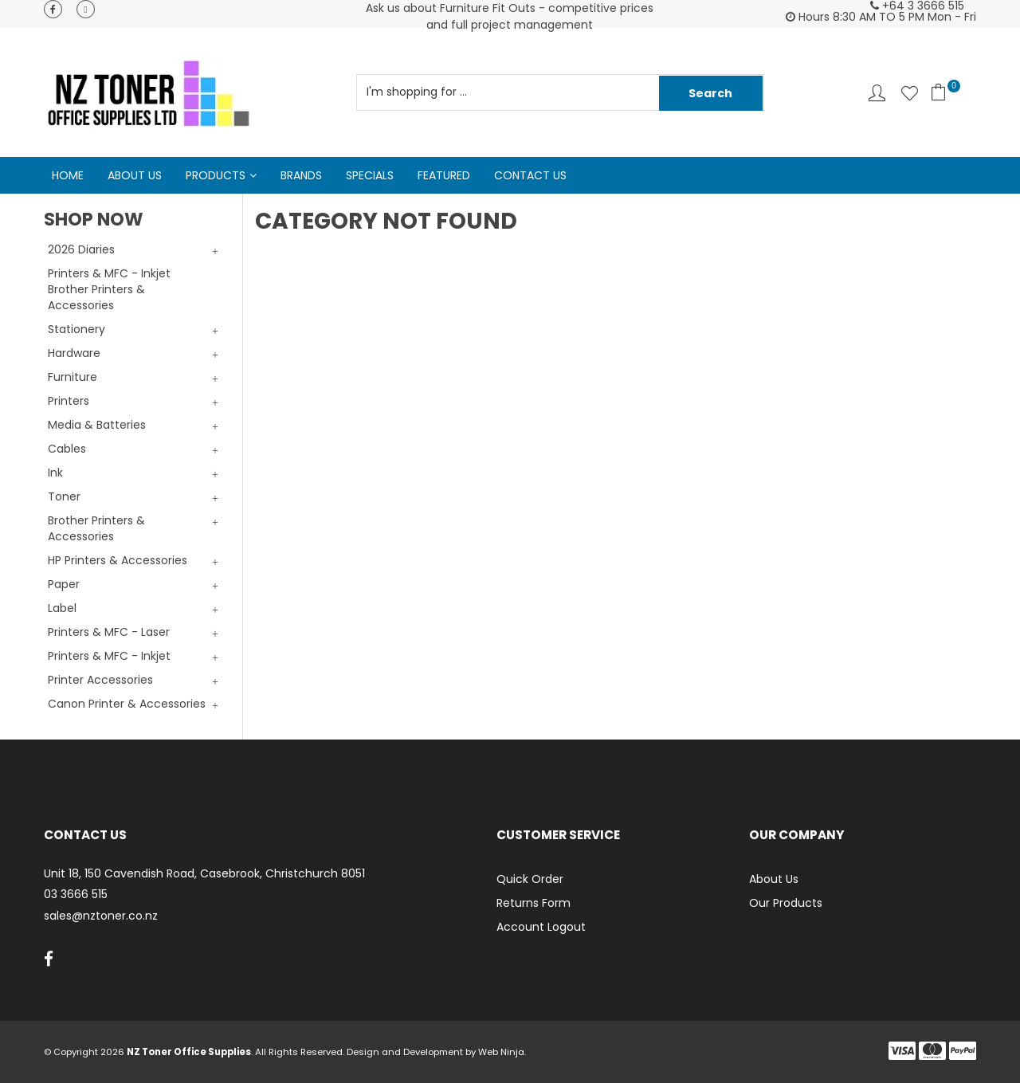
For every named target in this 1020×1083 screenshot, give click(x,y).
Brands (301, 175)
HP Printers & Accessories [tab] (117, 560)
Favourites (909, 92)
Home (68, 175)
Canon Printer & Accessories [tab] (127, 704)
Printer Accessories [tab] (100, 680)
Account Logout (541, 927)
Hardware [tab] (74, 353)
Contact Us (530, 175)
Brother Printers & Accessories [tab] (96, 528)
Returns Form (533, 903)
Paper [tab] (64, 584)
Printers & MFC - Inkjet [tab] (109, 656)
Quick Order (529, 879)
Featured (444, 175)
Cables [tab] (67, 449)
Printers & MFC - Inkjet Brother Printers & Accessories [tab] (109, 289)
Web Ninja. (502, 1052)
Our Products (785, 903)
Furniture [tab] (72, 377)
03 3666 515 (76, 894)
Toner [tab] (64, 496)
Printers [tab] (68, 401)
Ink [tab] (55, 473)
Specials (370, 175)
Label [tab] (62, 608)
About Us (135, 175)
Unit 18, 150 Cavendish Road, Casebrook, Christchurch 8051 (204, 874)
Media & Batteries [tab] (97, 425)
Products (215, 175)
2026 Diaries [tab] (81, 249)
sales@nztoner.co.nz (101, 916)
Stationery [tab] (76, 329)
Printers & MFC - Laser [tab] (109, 632)
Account (877, 92)
